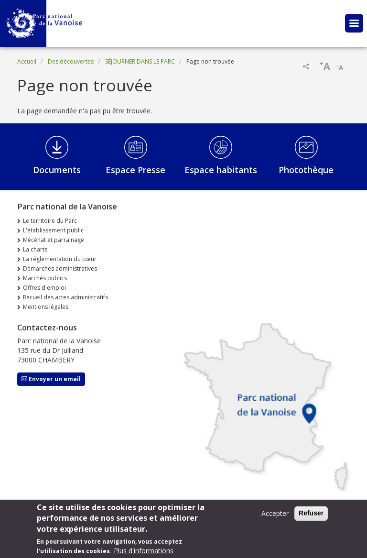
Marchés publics (45, 278)
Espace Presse (135, 169)
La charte (35, 249)
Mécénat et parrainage (53, 240)
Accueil (26, 61)
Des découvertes (71, 61)
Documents (57, 169)
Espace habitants (220, 169)
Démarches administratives (60, 268)
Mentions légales (45, 307)
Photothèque (306, 169)
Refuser (311, 517)
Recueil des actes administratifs (65, 297)
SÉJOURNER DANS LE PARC (140, 61)
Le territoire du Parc (50, 221)
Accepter (275, 517)
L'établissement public (53, 230)
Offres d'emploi (44, 288)
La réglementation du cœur (60, 259)
